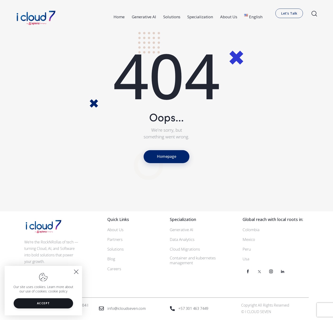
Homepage (166, 156)
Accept (43, 303)
